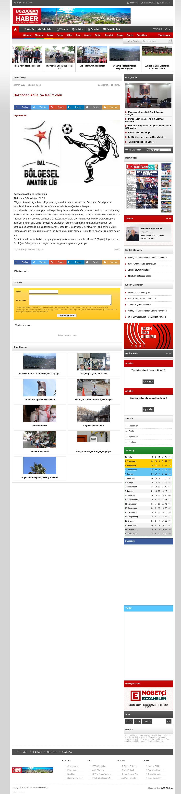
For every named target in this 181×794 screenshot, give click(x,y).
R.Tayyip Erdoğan (128, 766)
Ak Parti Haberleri (128, 778)
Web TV (29, 29)
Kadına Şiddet (153, 766)
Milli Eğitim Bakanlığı (100, 778)
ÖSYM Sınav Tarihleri (100, 774)
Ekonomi (39, 35)
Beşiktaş (70, 774)
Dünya (120, 35)
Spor (78, 35)
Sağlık (50, 35)
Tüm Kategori (164, 35)
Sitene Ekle (50, 752)
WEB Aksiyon (167, 788)
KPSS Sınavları (98, 766)
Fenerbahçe (71, 770)
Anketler (77, 29)
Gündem (27, 35)
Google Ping (65, 752)
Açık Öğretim (97, 770)
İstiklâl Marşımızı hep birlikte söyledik (145, 137)
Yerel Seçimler (153, 778)
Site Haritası (21, 752)
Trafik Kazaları (153, 774)
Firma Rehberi (111, 29)
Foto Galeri (45, 29)
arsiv (26, 271)
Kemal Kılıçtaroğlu (128, 774)
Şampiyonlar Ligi (73, 778)
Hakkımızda (148, 3)
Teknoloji (109, 35)
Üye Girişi (157, 29)
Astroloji (93, 29)
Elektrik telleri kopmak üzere (140, 142)
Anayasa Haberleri (155, 770)
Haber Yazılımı (18, 792)
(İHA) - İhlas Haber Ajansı (32, 249)
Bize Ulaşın (163, 3)
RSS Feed (35, 752)
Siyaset (87, 35)
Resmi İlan (142, 35)
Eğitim (98, 35)
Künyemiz (133, 3)
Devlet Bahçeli (126, 770)
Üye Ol (167, 29)
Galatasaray (71, 766)
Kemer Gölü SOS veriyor (138, 132)
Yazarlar (62, 29)
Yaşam (60, 35)
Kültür (69, 35)
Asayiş (130, 35)
